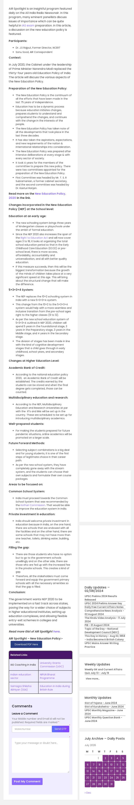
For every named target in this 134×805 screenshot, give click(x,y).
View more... (92, 678)
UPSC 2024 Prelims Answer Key (103, 603)
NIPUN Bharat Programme (47, 676)
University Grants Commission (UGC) (52, 664)
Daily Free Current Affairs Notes (104, 607)
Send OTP (60, 729)
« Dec (88, 792)
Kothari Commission (33, 505)
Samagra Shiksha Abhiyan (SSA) (20, 687)
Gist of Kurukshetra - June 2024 (104, 706)
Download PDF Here (26, 644)
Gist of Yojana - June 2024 (101, 703)
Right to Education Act (34, 238)
